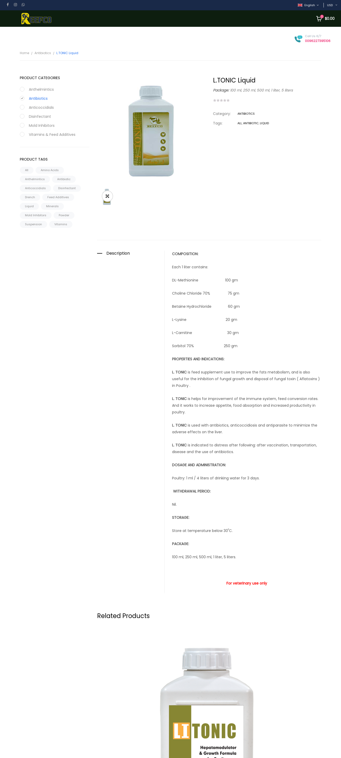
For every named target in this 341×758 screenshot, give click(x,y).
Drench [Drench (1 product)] (30, 197)
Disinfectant (40, 116)
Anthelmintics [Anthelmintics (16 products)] (35, 179)
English (307, 5)
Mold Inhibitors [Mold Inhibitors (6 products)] (35, 215)
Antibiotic (251, 123)
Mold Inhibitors (42, 125)
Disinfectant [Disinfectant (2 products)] (67, 188)
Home (24, 53)
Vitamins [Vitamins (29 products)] (60, 224)
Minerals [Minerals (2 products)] (52, 206)
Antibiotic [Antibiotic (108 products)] (64, 179)
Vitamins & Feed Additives (52, 134)
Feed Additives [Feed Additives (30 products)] (58, 197)
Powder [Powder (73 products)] (64, 215)
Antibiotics (43, 53)
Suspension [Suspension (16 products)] (33, 224)
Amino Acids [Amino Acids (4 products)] (50, 170)
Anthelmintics (41, 89)
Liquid (264, 123)
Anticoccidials (41, 107)
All (239, 123)
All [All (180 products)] (26, 170)
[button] (107, 143)
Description (118, 200)
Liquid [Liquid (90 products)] (29, 206)
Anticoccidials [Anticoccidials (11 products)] (35, 188)
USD (330, 5)
